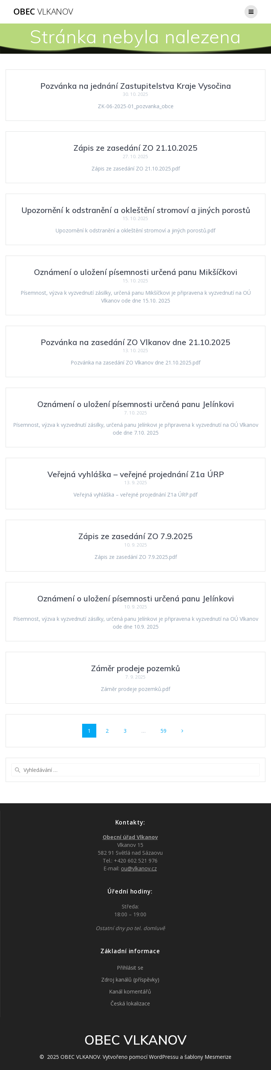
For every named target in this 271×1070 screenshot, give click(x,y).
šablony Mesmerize (207, 1056)
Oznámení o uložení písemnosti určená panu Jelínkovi (135, 404)
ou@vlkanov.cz (139, 868)
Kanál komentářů (130, 991)
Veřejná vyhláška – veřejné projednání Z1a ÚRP (135, 474)
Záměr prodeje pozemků (135, 668)
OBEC (43, 11)
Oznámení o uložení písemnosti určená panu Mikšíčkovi (135, 272)
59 (166, 730)
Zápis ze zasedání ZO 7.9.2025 (135, 536)
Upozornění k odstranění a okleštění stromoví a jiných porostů (135, 210)
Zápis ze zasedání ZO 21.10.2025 (135, 148)
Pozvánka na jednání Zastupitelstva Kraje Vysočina (135, 86)
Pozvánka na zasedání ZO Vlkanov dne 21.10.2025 (135, 342)
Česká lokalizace (130, 1003)
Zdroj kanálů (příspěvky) (130, 979)
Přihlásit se (130, 967)
